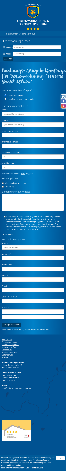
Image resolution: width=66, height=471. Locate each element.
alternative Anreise (10, 131)
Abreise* (5, 120)
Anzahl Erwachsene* (11, 152)
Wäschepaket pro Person (14, 183)
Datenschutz (7, 355)
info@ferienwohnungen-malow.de (16, 388)
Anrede (5, 243)
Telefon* (5, 275)
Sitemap (5, 357)
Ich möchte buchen (14, 95)
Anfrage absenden (11, 324)
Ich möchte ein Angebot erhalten (19, 99)
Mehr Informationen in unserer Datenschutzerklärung (22, 468)
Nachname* (7, 264)
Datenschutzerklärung (28, 229)
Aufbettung (8, 186)
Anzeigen (8, 59)
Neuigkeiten (7, 339)
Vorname (6, 254)
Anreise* (5, 109)
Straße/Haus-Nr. (9, 297)
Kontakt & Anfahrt (9, 347)
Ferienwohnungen (10, 342)
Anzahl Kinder (8, 163)
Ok (60, 458)
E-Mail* (5, 286)
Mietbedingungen (9, 352)
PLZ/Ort (5, 307)
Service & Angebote (10, 344)
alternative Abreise (10, 142)
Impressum (7, 350)
